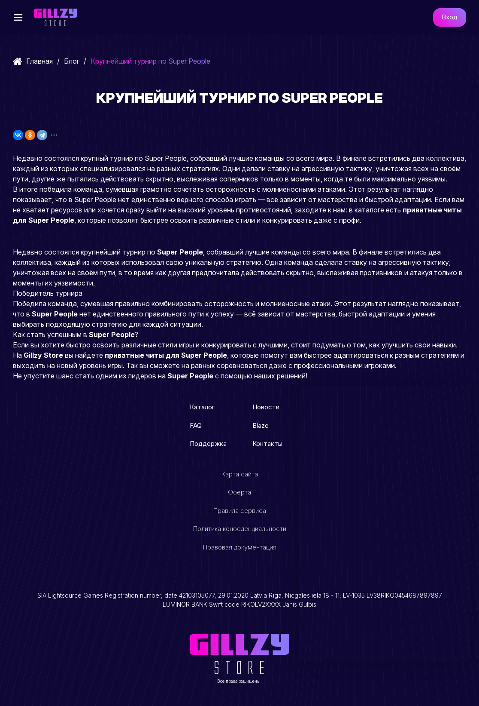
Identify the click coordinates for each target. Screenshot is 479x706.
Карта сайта (239, 474)
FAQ (196, 425)
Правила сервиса (239, 510)
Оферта (239, 492)
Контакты (267, 443)
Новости (265, 407)
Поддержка (208, 443)
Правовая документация (239, 547)
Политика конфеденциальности (239, 529)
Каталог (202, 407)
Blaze (260, 425)
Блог (71, 61)
